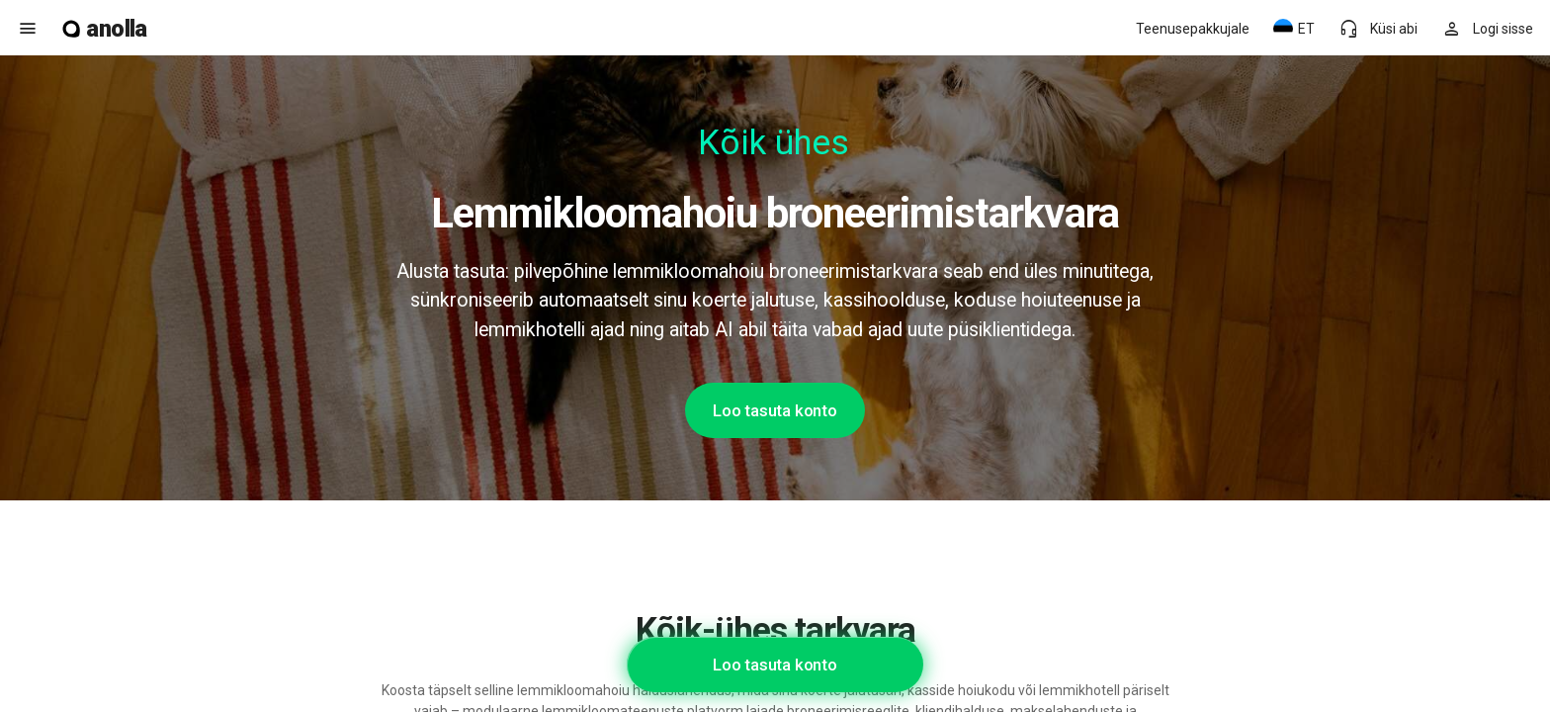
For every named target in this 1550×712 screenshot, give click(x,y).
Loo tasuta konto (775, 410)
